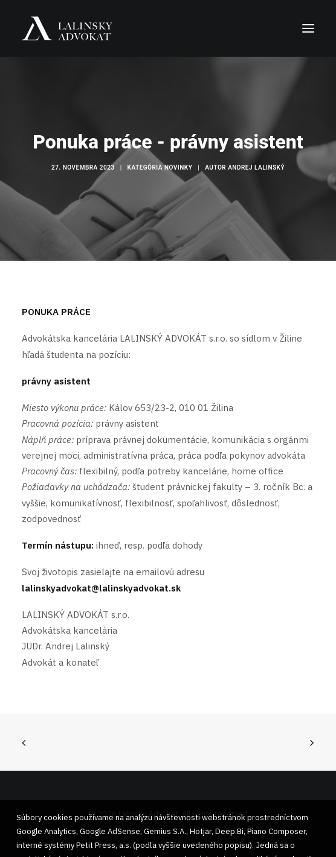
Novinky (178, 167)
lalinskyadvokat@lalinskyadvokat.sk (101, 588)
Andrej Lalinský (256, 167)
